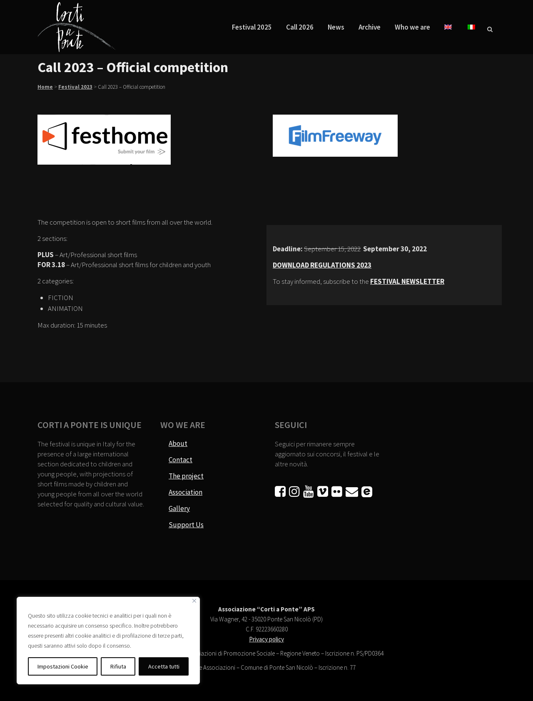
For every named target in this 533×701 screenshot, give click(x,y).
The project (186, 476)
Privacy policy (266, 639)
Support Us (186, 524)
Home (45, 86)
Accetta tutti (163, 666)
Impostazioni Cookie (62, 666)
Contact (180, 459)
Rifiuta (118, 666)
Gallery (179, 508)
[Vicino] (194, 601)
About (178, 443)
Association (185, 492)
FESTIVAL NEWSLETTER (407, 281)
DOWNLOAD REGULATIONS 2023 (322, 265)
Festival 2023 (75, 86)
